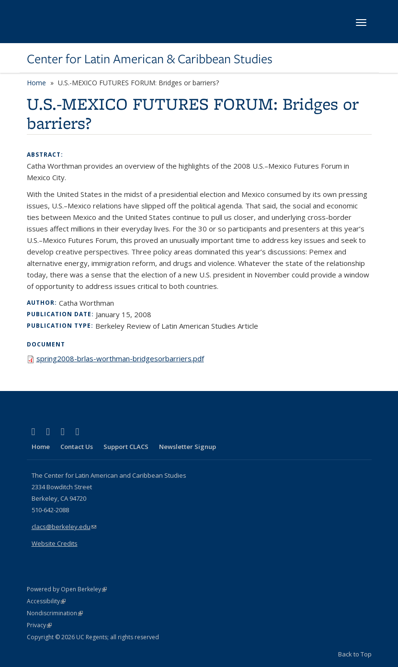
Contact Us (76, 446)
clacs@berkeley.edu (64, 526)
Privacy (39, 625)
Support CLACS (125, 446)
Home (36, 82)
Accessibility (46, 601)
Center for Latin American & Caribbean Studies (150, 59)
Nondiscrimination (55, 613)
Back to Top (355, 654)
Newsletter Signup (187, 446)
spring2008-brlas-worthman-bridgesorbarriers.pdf (120, 358)
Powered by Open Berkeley (67, 589)
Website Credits (55, 543)
